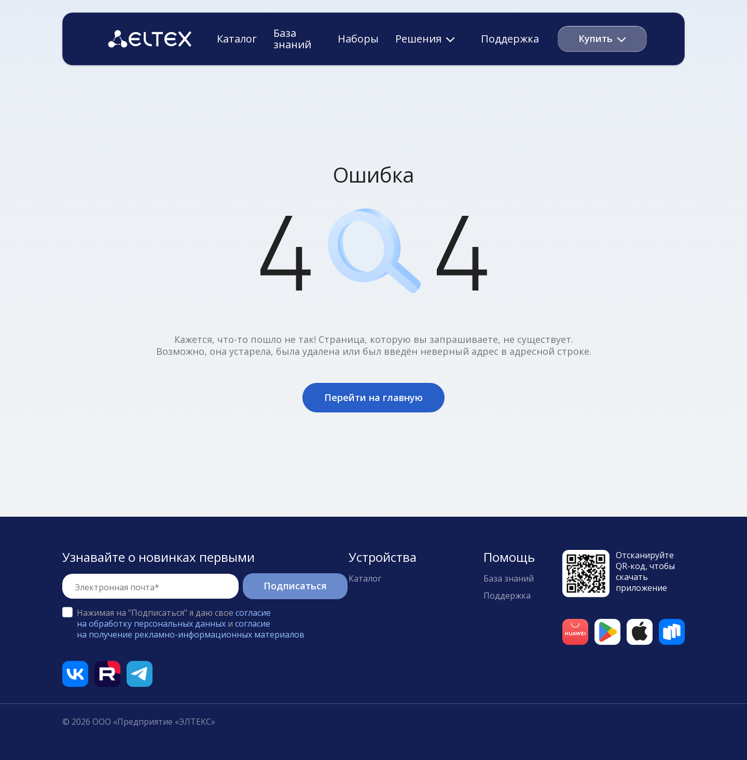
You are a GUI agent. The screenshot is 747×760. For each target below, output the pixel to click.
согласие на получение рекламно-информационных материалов (191, 629)
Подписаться (295, 585)
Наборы (358, 39)
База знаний (292, 38)
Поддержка (510, 39)
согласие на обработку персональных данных (174, 618)
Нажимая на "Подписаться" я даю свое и (191, 623)
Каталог (237, 39)
